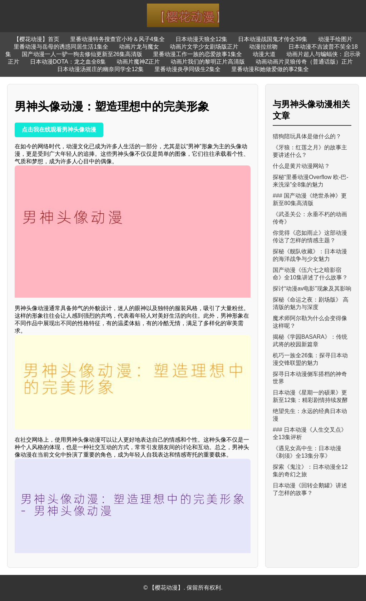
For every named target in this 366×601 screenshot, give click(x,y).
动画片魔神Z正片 (138, 62)
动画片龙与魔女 (139, 47)
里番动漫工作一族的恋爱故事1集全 (197, 54)
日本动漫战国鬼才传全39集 (272, 39)
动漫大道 (264, 54)
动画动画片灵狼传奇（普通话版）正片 (304, 62)
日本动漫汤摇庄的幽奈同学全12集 (100, 69)
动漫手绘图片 (335, 39)
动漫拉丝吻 (263, 47)
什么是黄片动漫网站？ (301, 166)
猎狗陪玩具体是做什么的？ (307, 136)
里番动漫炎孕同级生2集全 (187, 69)
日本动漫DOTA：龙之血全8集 (68, 62)
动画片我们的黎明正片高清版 (207, 62)
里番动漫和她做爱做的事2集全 (270, 69)
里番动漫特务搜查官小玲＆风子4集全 (117, 39)
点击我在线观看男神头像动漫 (59, 129)
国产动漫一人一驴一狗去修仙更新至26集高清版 (82, 54)
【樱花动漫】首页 (36, 39)
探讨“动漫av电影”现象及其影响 (312, 288)
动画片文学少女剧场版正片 (204, 47)
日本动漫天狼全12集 (201, 39)
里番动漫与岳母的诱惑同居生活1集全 (61, 47)
